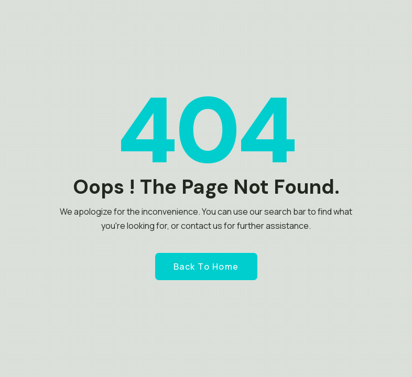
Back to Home (206, 266)
